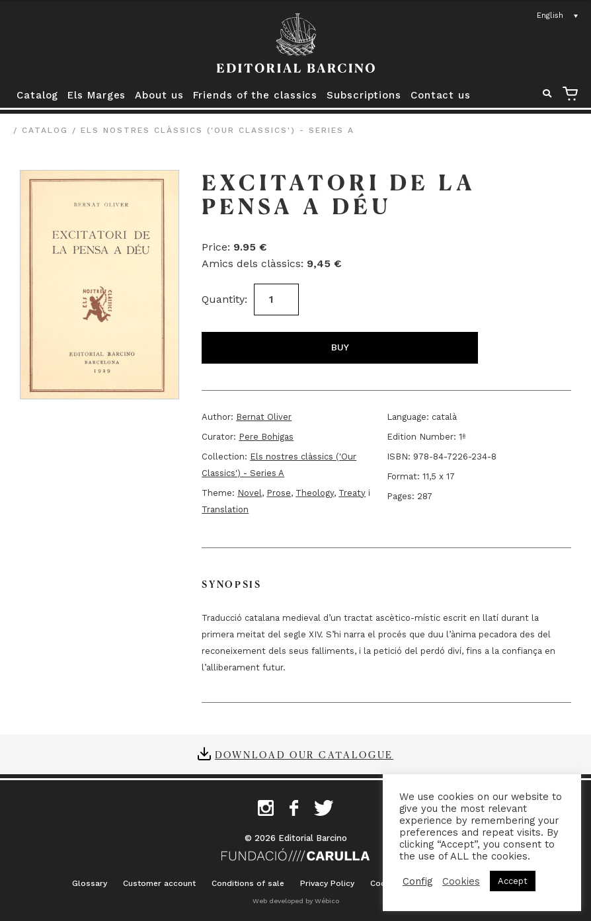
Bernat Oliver (264, 417)
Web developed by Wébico (296, 900)
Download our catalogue (304, 754)
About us (159, 95)
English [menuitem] (550, 15)
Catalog (37, 95)
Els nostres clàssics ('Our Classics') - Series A (217, 130)
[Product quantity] (276, 299)
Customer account (159, 883)
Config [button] (417, 881)
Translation (225, 509)
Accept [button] (513, 881)
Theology (315, 493)
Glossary (89, 883)
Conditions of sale (248, 883)
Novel (249, 493)
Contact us (441, 95)
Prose (278, 493)
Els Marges (96, 95)
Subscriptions (364, 95)
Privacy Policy (327, 883)
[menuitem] (558, 16)
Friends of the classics (255, 95)
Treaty (352, 493)
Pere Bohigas (266, 437)
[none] (558, 16)
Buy (340, 347)
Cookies (461, 881)
